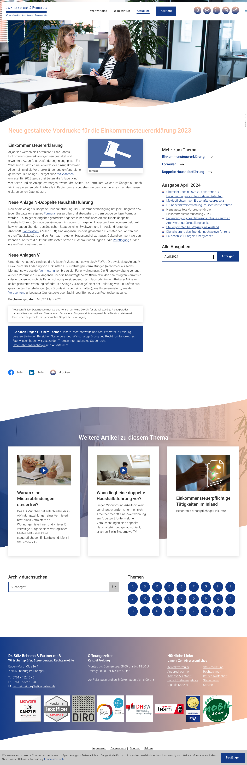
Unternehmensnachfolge (29, 345)
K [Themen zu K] (157, 599)
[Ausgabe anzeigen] (228, 256)
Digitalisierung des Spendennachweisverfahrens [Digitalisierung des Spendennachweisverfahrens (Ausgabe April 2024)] (198, 232)
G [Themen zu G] (207, 587)
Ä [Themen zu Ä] (133, 624)
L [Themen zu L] (169, 599)
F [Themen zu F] (194, 587)
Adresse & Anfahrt (179, 689)
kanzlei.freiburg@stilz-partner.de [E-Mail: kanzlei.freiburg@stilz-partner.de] (34, 699)
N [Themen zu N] (194, 599)
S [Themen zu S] (157, 611)
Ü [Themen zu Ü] (157, 624)
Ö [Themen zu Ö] (145, 624)
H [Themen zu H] (219, 587)
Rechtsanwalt (212, 684)
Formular (50, 213)
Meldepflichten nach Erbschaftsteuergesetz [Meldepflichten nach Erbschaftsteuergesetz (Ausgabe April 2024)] (195, 201)
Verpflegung (121, 240)
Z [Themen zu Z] (219, 611)
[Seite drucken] (62, 372)
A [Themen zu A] (133, 587)
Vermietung (47, 271)
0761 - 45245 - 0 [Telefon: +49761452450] (23, 690)
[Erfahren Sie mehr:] (84, 721)
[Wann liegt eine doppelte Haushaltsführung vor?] (123, 501)
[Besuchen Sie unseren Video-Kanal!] (226, 11)
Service (208, 698)
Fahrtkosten (31, 231)
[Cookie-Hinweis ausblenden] (233, 758)
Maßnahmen (65, 174)
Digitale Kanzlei (177, 698)
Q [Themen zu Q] (133, 611)
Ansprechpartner (178, 684)
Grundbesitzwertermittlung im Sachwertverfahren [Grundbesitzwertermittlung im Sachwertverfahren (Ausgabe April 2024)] (199, 205)
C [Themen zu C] (157, 587)
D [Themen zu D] (170, 587)
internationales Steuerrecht (87, 341)
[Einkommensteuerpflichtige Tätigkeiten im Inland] (203, 501)
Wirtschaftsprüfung (86, 336)
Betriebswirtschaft (215, 689)
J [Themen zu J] (145, 599)
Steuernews (211, 693)
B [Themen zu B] (145, 587)
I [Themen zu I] (132, 599)
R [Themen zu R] (145, 611)
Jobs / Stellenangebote (182, 693)
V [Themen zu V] (194, 611)
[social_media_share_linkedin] (39, 372)
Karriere (166, 11)
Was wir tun (121, 11)
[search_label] (58, 587)
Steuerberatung (61, 336)
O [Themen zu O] (207, 599)
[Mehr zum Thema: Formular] (173, 164)
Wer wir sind (98, 11)
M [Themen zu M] (182, 599)
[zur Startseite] (26, 11)
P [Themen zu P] (219, 599)
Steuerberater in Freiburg (114, 332)
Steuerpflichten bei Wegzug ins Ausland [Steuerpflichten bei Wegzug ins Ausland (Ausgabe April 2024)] (192, 227)
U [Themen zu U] (182, 611)
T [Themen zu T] (170, 611)
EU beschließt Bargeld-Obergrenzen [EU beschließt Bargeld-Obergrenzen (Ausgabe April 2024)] (189, 236)
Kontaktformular (178, 680)
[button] (216, 11)
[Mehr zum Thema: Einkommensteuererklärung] (187, 156)
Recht (109, 336)
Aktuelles (142, 11)
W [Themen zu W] (206, 611)
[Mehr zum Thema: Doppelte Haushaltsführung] (187, 171)
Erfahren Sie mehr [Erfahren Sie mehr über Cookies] (54, 759)
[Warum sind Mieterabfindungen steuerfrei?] (44, 501)
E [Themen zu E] (182, 587)
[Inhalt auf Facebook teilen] (18, 372)
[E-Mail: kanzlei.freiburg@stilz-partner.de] (207, 11)
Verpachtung (16, 293)
